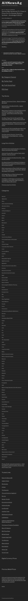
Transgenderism (5, 425)
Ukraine (3, 435)
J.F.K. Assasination (5, 339)
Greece (3, 316)
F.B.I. (3, 294)
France (3, 306)
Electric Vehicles (5, 282)
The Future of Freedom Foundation (10, 525)
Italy (3, 337)
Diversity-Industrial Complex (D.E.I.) (9, 265)
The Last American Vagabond (9, 493)
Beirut (3, 220)
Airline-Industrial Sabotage (7, 203)
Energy (3, 287)
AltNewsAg (12, 3)
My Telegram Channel (9, 77)
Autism (3, 215)
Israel (3, 335)
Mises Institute (5, 543)
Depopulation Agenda (6, 258)
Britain (3, 227)
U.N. (2, 432)
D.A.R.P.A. (4, 253)
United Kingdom (5, 440)
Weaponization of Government (8, 452)
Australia (4, 213)
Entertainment (5, 289)
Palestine (4, 373)
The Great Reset (5, 423)
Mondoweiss (5, 484)
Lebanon (3, 344)
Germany (4, 313)
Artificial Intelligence (6, 210)
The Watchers (5, 540)
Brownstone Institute (7, 502)
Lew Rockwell (5, 508)
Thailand (3, 421)
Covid (3, 249)
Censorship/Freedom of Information (9, 239)
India (3, 327)
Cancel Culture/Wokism (7, 237)
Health (3, 320)
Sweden (3, 409)
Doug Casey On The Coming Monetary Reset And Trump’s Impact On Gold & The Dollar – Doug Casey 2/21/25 (14, 130)
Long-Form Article (5, 349)
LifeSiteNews (5, 517)
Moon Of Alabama (6, 528)
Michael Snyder (5, 534)
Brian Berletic (5, 546)
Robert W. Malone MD (7, 478)
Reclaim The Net (6, 499)
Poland (3, 375)
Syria (3, 413)
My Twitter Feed (7, 81)
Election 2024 (5, 277)
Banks (3, 218)
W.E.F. (3, 444)
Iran (2, 330)
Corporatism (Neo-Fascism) (7, 246)
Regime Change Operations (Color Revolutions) (11, 387)
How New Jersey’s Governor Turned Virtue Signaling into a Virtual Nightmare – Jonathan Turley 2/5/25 (13, 136)
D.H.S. (3, 256)
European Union (5, 292)
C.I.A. (3, 232)
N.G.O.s (3, 363)
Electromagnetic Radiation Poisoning (9, 284)
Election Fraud (5, 280)
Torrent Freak (5, 552)
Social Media (4, 404)
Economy (4, 268)
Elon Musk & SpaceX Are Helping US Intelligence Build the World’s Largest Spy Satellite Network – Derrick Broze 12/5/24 (14, 164)
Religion (3, 390)
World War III (4, 456)
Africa (3, 201)
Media (3, 351)
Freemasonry (4, 308)
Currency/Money (5, 251)
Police (3, 378)
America (3, 208)
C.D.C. (3, 230)
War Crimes (4, 449)
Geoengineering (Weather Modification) (10, 311)
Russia (3, 392)
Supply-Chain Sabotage (7, 406)
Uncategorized (5, 437)
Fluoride (3, 304)
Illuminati (4, 325)
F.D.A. (3, 296)
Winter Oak (4, 549)
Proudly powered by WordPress (8, 598)
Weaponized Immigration (7, 454)
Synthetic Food (5, 411)
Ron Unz (4, 496)
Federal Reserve (5, 301)
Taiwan (3, 416)
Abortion (3, 196)
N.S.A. (3, 368)
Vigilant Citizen (5, 481)
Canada (3, 234)
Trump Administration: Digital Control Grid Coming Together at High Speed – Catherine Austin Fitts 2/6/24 (14, 124)
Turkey (3, 428)
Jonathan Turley (5, 511)
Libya (3, 347)
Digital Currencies (5, 261)
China (3, 241)
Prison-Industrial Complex (7, 380)
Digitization (4, 263)
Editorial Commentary (6, 270)
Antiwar (4, 487)
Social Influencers (5, 401)
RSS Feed (5, 89)
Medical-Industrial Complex (7, 354)
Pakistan (3, 370)
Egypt (3, 275)
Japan (3, 342)
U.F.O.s (3, 430)
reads (9, 38)
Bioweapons (4, 222)
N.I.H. (3, 366)
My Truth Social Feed (8, 85)
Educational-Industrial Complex (8, 273)
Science (3, 399)
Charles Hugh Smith (6, 537)
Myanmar (4, 358)
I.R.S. (3, 323)
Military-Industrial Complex (7, 356)
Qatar (3, 385)
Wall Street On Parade (7, 514)
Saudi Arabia (4, 397)
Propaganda (4, 382)
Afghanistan (4, 198)
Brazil (3, 225)
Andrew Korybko (6, 505)
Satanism (4, 394)
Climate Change (5, 244)
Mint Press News (6, 531)
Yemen (3, 459)
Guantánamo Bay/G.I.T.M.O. (7, 318)
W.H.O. (3, 447)
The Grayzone (5, 490)
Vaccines (4, 442)
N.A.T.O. (3, 361)
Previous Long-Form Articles (9, 184)
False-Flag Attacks (5, 299)
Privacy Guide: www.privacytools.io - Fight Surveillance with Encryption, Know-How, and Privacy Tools (13, 465)
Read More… (4, 46)
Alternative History (6, 206)
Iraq (2, 332)
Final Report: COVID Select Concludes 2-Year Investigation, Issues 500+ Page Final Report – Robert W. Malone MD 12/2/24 (13, 180)
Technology (4, 418)
